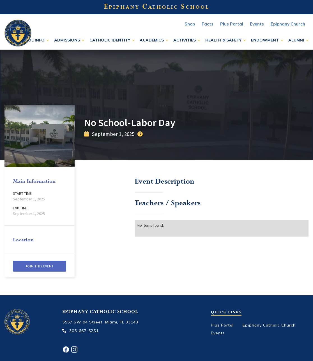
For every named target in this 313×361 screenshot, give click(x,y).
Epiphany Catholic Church (269, 325)
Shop (190, 24)
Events (218, 332)
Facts (207, 24)
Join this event (39, 266)
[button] (32, 40)
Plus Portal (231, 24)
